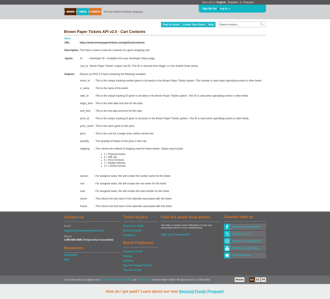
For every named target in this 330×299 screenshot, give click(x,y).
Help (211, 24)
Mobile (240, 279)
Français (248, 2)
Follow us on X (241, 233)
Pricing (127, 256)
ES (257, 279)
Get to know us (241, 255)
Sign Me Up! (209, 8)
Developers (71, 254)
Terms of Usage (108, 280)
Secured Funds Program (201, 291)
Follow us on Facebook (246, 226)
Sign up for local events (175, 234)
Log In (223, 8)
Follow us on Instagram (246, 241)
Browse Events (132, 230)
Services (128, 260)
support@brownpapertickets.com (84, 230)
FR (263, 279)
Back (67, 38)
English (221, 2)
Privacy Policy (124, 280)
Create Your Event (194, 24)
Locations (129, 235)
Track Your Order (133, 225)
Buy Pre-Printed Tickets (137, 265)
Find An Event (171, 24)
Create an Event (132, 251)
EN (252, 279)
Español (233, 2)
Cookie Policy (144, 280)
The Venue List (132, 270)
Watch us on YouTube (245, 248)
